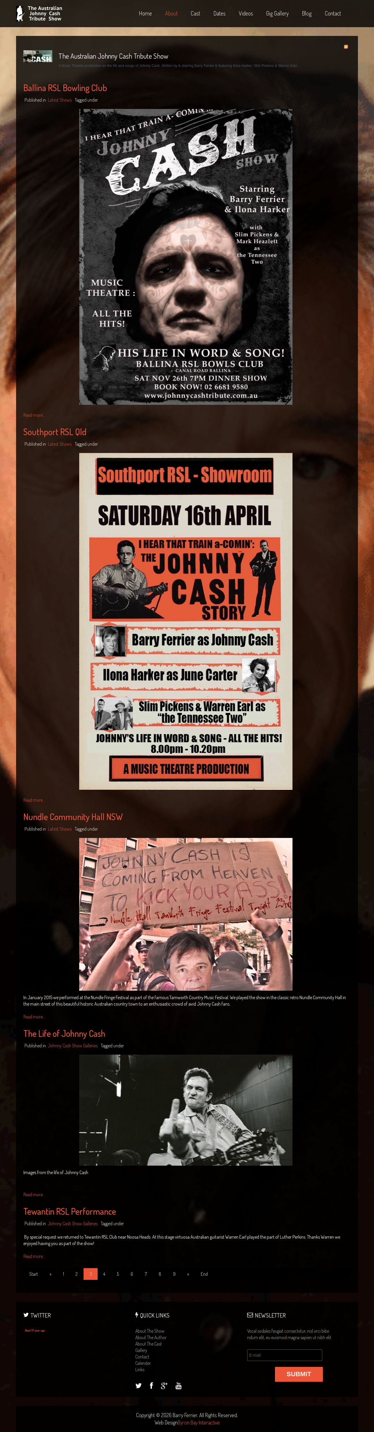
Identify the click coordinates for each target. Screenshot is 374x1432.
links (139, 1369)
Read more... (34, 415)
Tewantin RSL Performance (69, 1211)
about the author (151, 1337)
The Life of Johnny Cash (64, 1033)
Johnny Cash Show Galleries (73, 1046)
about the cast (148, 1344)
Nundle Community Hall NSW (73, 816)
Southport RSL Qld (54, 431)
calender (143, 1363)
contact (142, 1357)
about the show (150, 1331)
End (204, 1274)
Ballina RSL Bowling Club (65, 87)
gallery (141, 1350)
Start (33, 1274)
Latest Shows (60, 100)
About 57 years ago (35, 1330)
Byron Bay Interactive (199, 1422)
